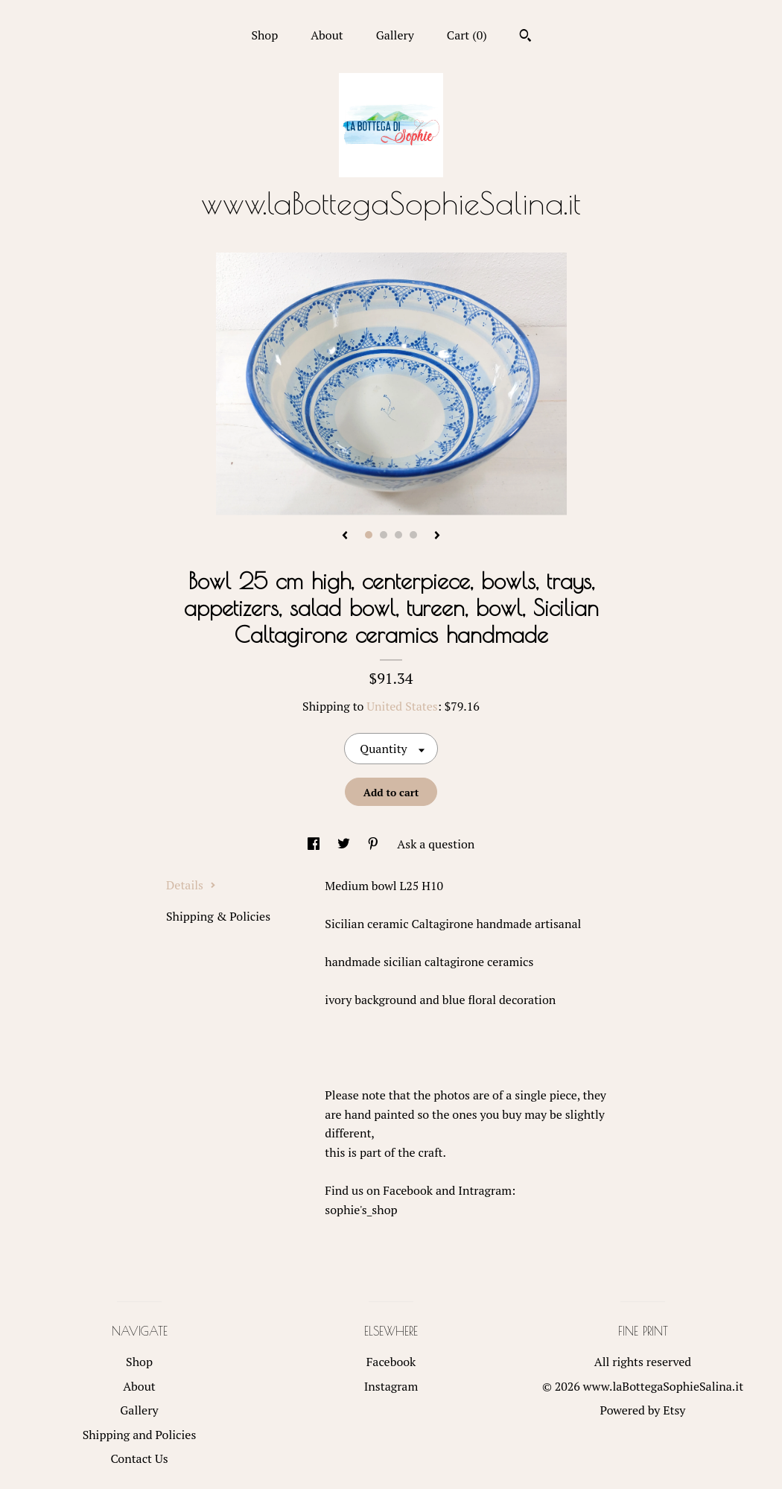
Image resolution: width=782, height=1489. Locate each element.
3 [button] (398, 535)
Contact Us (139, 1458)
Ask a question (435, 844)
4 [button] (413, 535)
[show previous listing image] (345, 536)
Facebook (391, 1361)
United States (401, 706)
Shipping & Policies (218, 916)
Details (191, 885)
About (327, 35)
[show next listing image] (437, 536)
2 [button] (383, 535)
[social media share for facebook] (315, 844)
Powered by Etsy (643, 1410)
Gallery (395, 35)
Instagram (391, 1386)
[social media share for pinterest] (374, 844)
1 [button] (368, 535)
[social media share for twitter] (345, 844)
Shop (264, 35)
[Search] (525, 37)
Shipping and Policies (140, 1434)
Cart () (467, 35)
